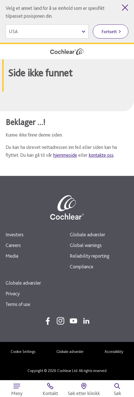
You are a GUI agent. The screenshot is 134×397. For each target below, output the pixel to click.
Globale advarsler (87, 234)
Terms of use (18, 304)
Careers (13, 245)
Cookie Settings (23, 351)
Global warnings (86, 245)
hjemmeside (65, 155)
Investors (15, 234)
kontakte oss (101, 155)
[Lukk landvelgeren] (125, 7)
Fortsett (109, 31)
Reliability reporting (89, 256)
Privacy (13, 293)
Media (12, 256)
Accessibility (114, 351)
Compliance (81, 266)
